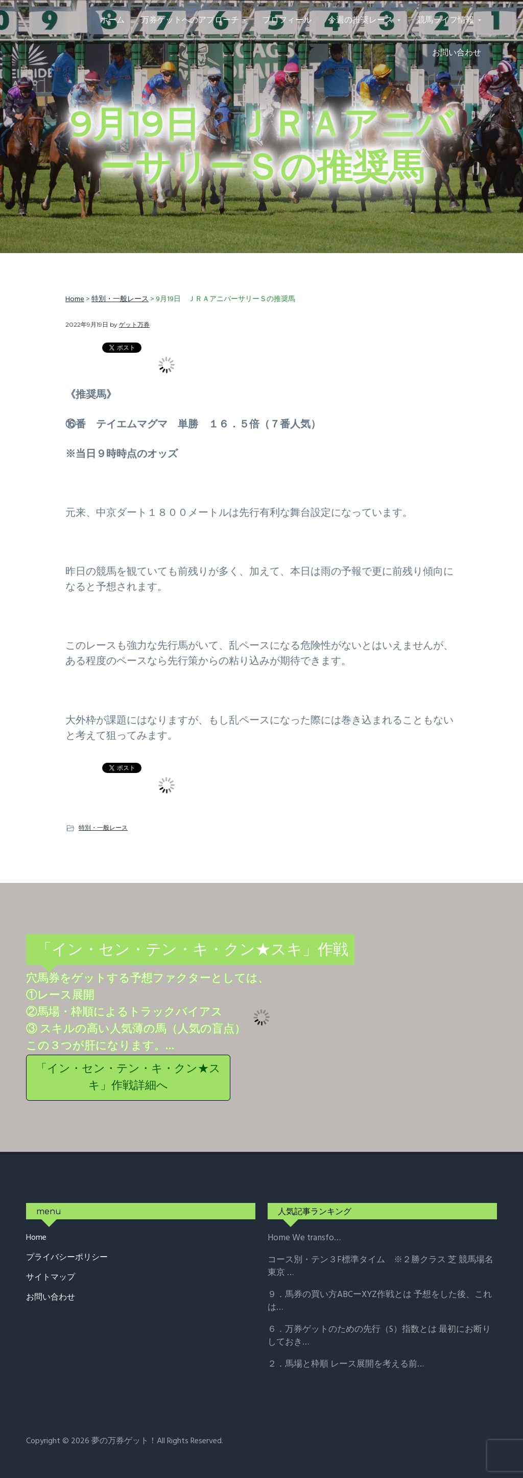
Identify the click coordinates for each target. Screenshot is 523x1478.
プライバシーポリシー (67, 1258)
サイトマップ (50, 1277)
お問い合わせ (50, 1297)
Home (36, 1238)
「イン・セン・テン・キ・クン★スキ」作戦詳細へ (128, 1077)
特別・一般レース (103, 827)
